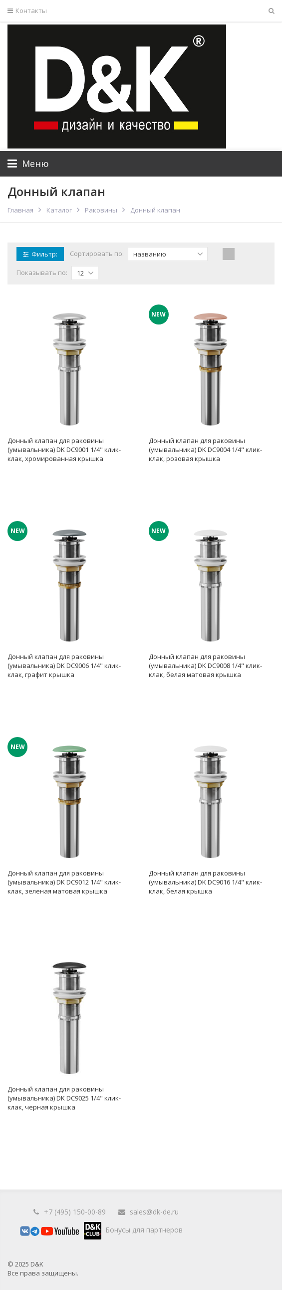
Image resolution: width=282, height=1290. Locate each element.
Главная (20, 210)
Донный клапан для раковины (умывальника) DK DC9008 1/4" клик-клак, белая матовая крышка (205, 665)
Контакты (27, 11)
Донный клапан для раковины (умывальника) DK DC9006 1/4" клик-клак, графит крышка (64, 665)
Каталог (59, 210)
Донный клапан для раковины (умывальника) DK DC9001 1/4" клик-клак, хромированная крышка (64, 449)
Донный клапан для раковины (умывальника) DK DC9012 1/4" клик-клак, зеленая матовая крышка (64, 882)
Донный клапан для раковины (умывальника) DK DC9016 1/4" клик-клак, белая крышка (205, 882)
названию (168, 254)
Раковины (101, 210)
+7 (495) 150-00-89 (75, 1211)
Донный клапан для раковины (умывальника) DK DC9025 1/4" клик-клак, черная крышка (64, 1098)
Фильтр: (40, 254)
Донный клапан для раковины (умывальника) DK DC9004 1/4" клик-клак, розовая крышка (205, 449)
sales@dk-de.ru (154, 1211)
